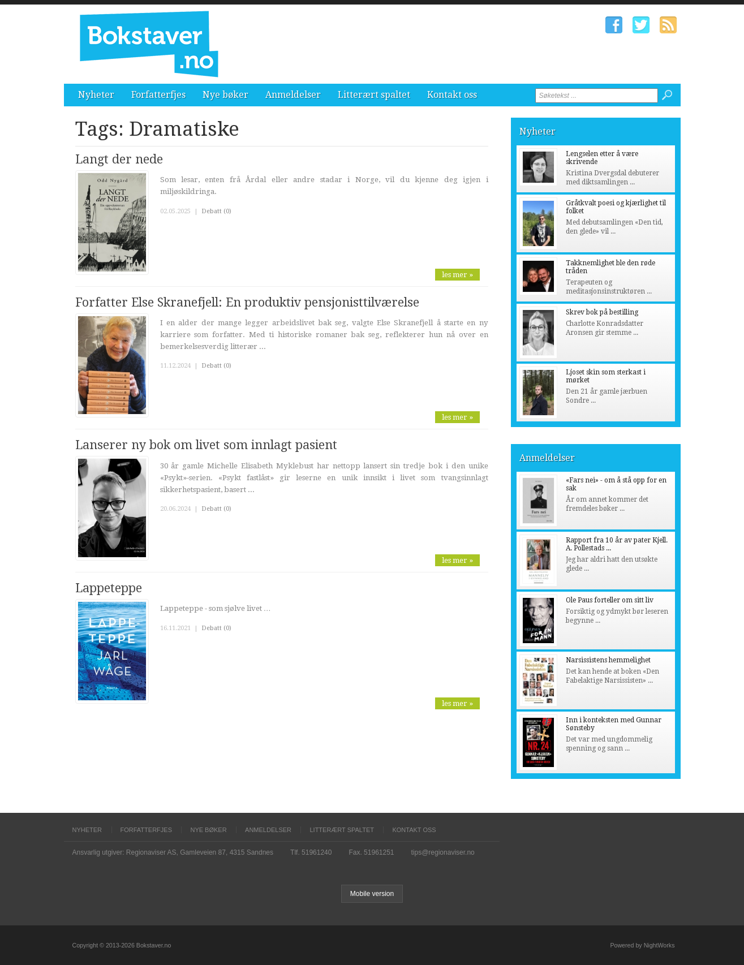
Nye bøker (225, 94)
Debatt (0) (216, 211)
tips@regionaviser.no (443, 852)
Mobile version (372, 894)
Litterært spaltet (374, 94)
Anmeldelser (293, 94)
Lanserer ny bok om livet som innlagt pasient (206, 445)
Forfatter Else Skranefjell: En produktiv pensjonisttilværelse (247, 302)
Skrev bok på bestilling (602, 312)
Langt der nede (119, 159)
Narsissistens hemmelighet (608, 660)
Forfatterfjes (158, 94)
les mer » (457, 274)
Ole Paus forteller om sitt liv (609, 600)
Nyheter (96, 94)
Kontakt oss (452, 94)
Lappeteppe (108, 588)
